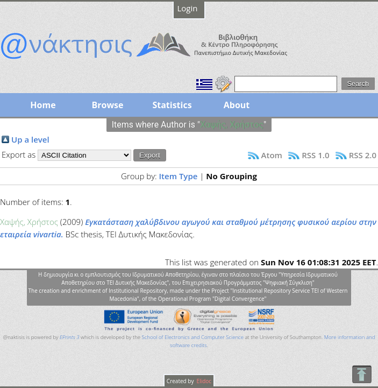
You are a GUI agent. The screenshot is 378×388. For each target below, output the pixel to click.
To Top (361, 374)
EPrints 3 (70, 337)
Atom (271, 155)
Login (187, 8)
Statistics (171, 105)
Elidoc (203, 381)
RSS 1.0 (315, 155)
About (237, 105)
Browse (107, 105)
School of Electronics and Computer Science (193, 337)
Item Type (178, 176)
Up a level (30, 139)
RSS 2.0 (362, 155)
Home (42, 105)
